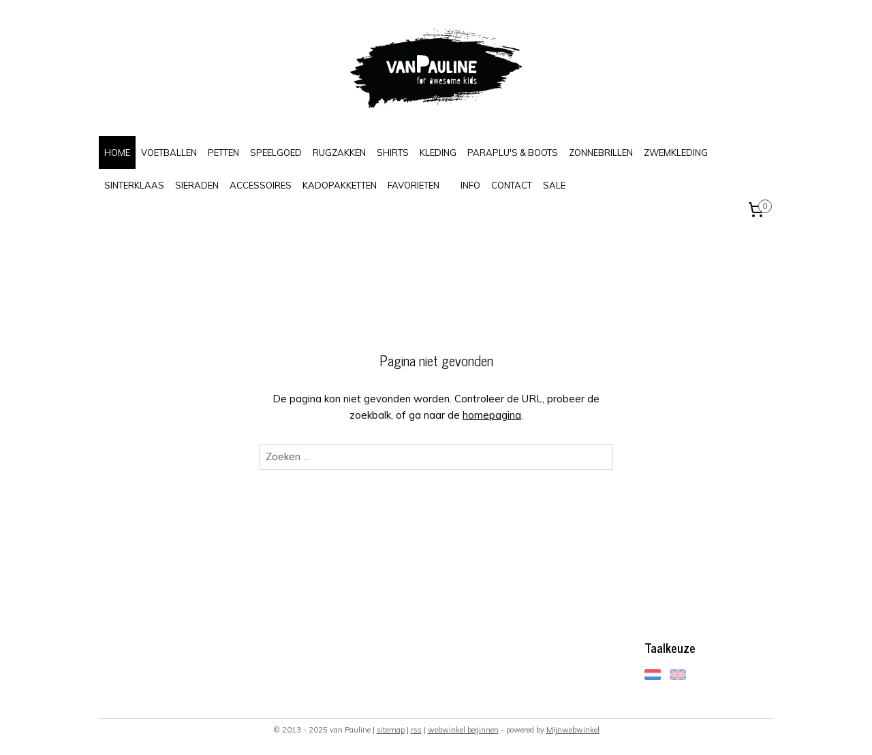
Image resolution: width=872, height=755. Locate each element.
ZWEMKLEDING (676, 152)
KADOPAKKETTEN (339, 185)
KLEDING (438, 152)
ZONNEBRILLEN (601, 152)
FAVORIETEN (413, 185)
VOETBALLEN (169, 152)
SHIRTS (393, 152)
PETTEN (223, 152)
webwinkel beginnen (463, 730)
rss (416, 730)
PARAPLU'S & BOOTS (512, 152)
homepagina (492, 414)
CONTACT (511, 185)
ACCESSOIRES (261, 185)
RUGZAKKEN (339, 152)
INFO (470, 185)
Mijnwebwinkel (573, 730)
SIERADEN (197, 185)
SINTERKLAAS (134, 185)
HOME (117, 152)
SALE (554, 185)
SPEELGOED (276, 152)
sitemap (391, 730)
